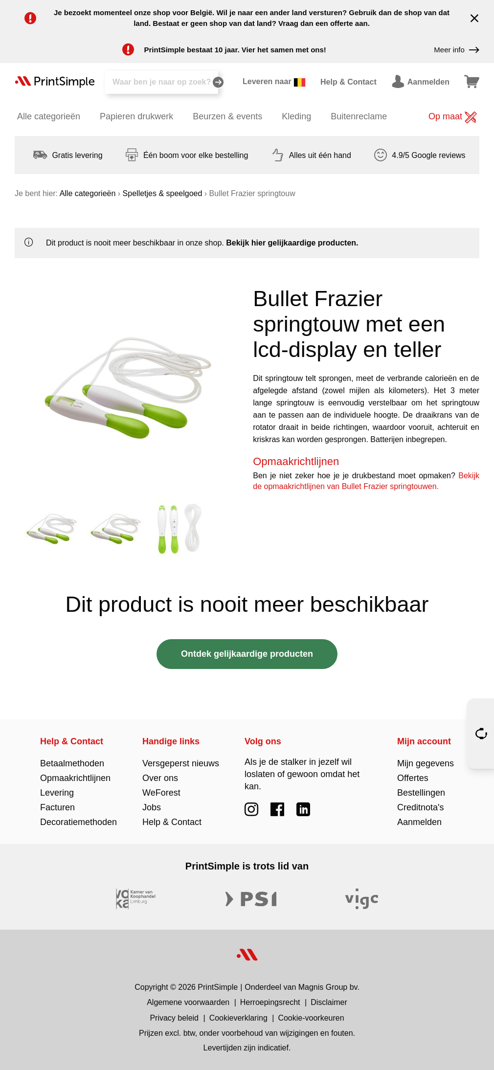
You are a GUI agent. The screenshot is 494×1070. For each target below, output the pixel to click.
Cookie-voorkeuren (311, 1018)
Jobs (151, 807)
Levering (57, 793)
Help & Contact (71, 741)
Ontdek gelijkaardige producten (247, 654)
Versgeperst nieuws (180, 763)
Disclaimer (329, 1002)
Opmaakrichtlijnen (75, 778)
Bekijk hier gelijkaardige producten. (292, 243)
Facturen (57, 807)
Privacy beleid (174, 1018)
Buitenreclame (359, 116)
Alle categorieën (48, 116)
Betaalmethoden (72, 763)
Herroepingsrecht (270, 1002)
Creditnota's (420, 807)
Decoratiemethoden (78, 822)
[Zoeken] (161, 82)
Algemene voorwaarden (188, 1002)
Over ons (160, 778)
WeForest (161, 793)
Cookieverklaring (238, 1018)
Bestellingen (421, 793)
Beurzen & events (227, 116)
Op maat (452, 117)
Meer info (456, 50)
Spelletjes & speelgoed (162, 193)
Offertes (412, 778)
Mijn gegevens (425, 763)
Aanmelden (419, 822)
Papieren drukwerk (136, 116)
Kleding (296, 116)
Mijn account (424, 741)
